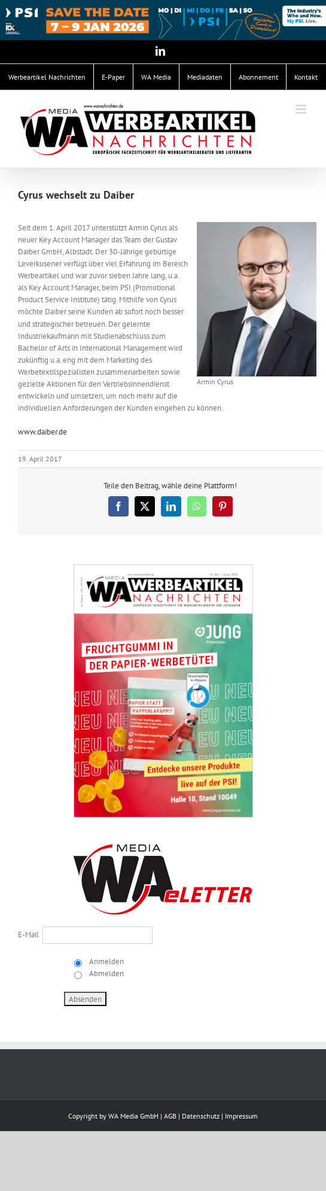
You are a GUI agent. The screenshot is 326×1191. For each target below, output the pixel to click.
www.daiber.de (42, 432)
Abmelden (105, 973)
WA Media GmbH (133, 1115)
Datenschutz (201, 1115)
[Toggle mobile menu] (301, 109)
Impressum (241, 1115)
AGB (170, 1115)
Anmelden (105, 961)
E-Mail (28, 934)
